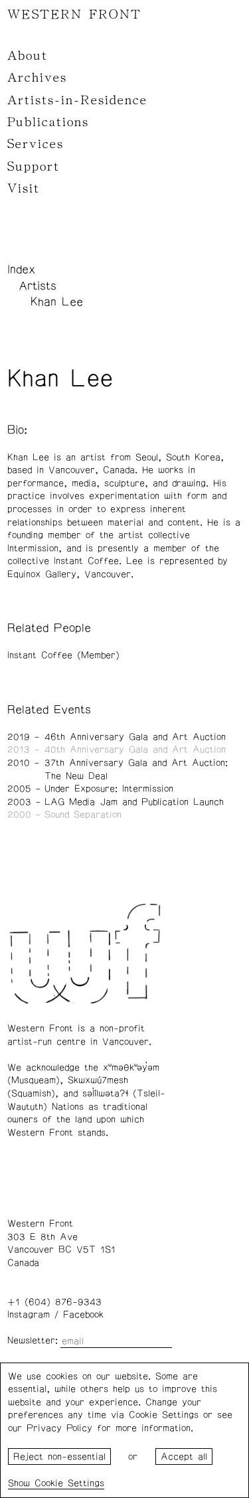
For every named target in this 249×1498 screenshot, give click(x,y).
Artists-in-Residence (77, 100)
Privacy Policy (59, 1428)
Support (33, 166)
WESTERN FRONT (74, 14)
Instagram (28, 1314)
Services (35, 144)
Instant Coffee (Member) (63, 655)
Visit (23, 188)
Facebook (83, 1314)
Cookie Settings (69, 1483)
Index (21, 270)
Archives (37, 77)
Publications (48, 122)
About (27, 55)
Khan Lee (57, 302)
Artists (37, 286)
